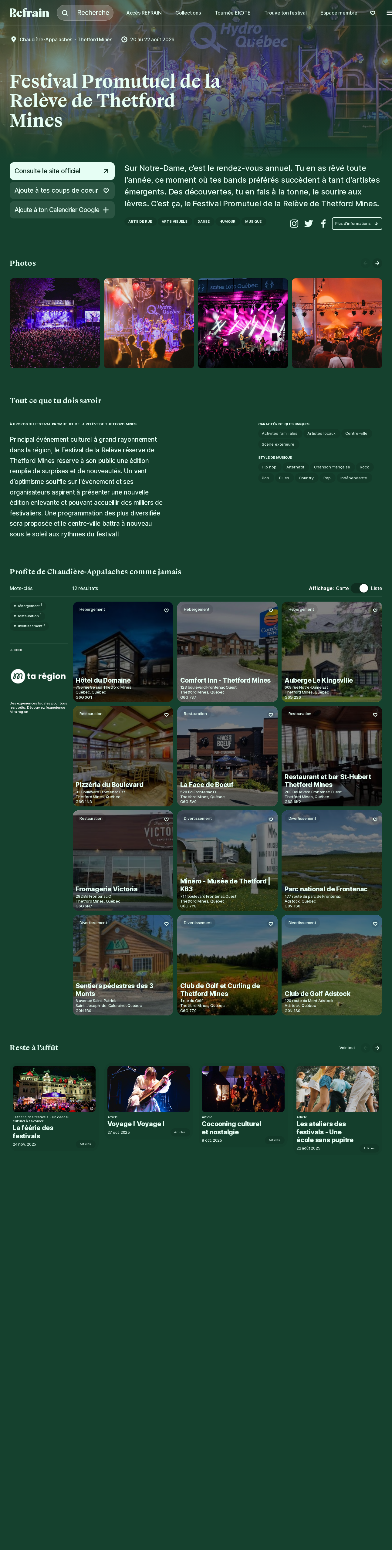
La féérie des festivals (35, 1132)
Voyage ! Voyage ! (139, 1124)
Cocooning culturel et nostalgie (236, 1128)
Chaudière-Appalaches (46, 39)
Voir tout (347, 1047)
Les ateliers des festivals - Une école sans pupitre (332, 1132)
